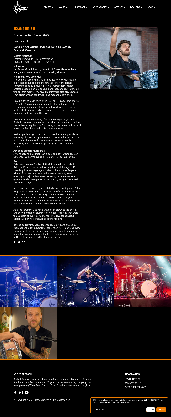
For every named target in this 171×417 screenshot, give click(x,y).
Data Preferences (135, 387)
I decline (151, 410)
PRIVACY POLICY (133, 383)
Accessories (99, 7)
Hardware (80, 7)
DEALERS (135, 7)
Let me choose (98, 410)
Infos (150, 7)
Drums (47, 7)
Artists (118, 7)
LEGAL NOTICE (132, 379)
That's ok (161, 410)
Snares (62, 7)
